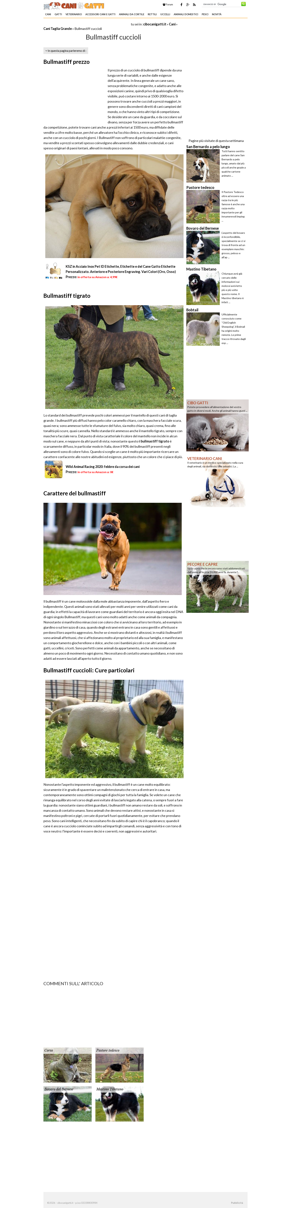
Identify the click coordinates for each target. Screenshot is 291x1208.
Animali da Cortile (131, 14)
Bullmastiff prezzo (66, 61)
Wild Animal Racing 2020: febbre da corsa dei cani (103, 467)
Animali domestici (186, 14)
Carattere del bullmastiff (74, 493)
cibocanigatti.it (154, 24)
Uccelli (165, 14)
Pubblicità (237, 1202)
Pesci (205, 14)
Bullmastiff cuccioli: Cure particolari (89, 670)
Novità (216, 14)
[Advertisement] (86, 24)
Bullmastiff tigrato (66, 295)
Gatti (58, 14)
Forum (168, 4)
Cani (48, 14)
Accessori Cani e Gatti (100, 14)
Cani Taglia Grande (57, 29)
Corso (48, 1050)
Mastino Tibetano (109, 1089)
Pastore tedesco (107, 1050)
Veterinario (74, 14)
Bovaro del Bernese (58, 1089)
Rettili (152, 14)
